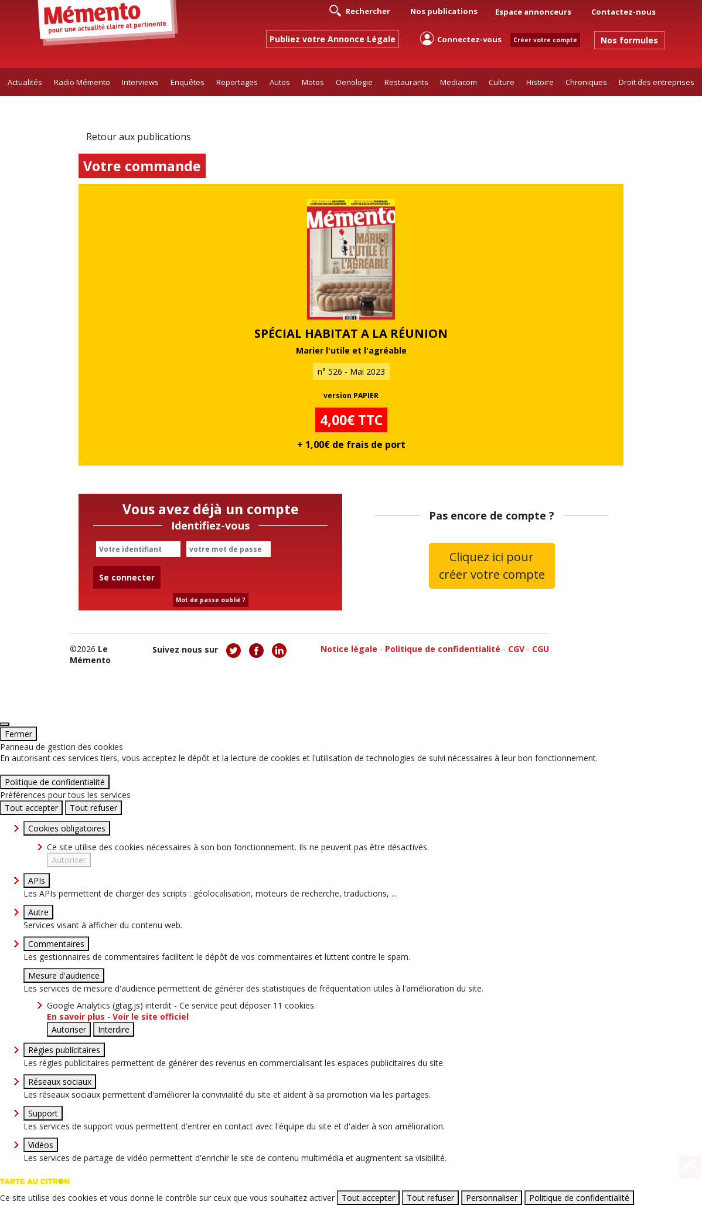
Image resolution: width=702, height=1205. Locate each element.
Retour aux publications (138, 136)
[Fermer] (4, 724)
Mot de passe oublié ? (211, 600)
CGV (516, 648)
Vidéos (40, 1144)
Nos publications (444, 11)
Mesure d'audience (64, 975)
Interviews (140, 82)
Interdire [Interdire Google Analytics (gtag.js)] (114, 1029)
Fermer (18, 733)
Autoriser (69, 859)
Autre (38, 912)
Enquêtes (188, 82)
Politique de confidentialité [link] (55, 782)
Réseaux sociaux (59, 1081)
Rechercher (359, 10)
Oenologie (354, 82)
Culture (501, 82)
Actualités (25, 82)
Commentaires (56, 943)
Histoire (540, 82)
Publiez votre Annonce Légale (333, 39)
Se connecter (127, 577)
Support (43, 1113)
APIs (36, 880)
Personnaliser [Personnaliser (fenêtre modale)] (491, 1197)
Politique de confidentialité (442, 648)
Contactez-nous (623, 11)
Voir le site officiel (151, 1016)
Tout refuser (93, 807)
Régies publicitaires (64, 1049)
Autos (280, 82)
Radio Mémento (82, 82)
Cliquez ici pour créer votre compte (492, 565)
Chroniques (586, 82)
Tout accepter (31, 807)
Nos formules (629, 40)
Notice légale (349, 648)
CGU (540, 648)
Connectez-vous (461, 38)
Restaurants (406, 82)
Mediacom (458, 82)
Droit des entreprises (656, 82)
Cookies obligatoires (66, 828)
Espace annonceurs (533, 11)
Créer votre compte (545, 40)
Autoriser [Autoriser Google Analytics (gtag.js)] (69, 1029)
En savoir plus (77, 1016)
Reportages (237, 82)
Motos (313, 82)
